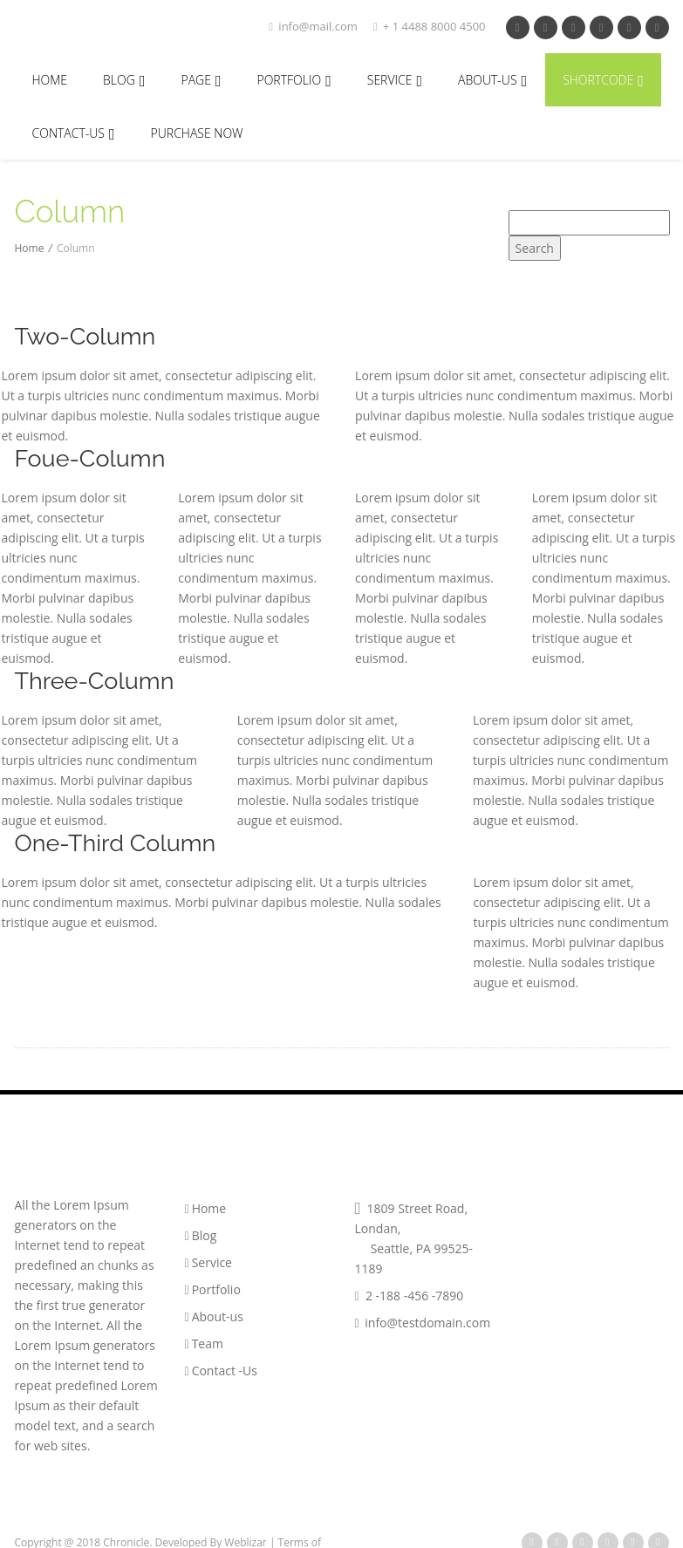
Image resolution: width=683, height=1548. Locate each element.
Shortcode (603, 80)
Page (201, 80)
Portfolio (213, 1289)
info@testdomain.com (423, 1322)
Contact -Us (221, 1370)
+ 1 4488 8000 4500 (429, 26)
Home (50, 80)
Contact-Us (73, 133)
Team (204, 1343)
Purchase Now (197, 133)
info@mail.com (313, 26)
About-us (214, 1316)
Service (394, 80)
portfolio (293, 80)
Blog (124, 80)
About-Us (492, 80)
